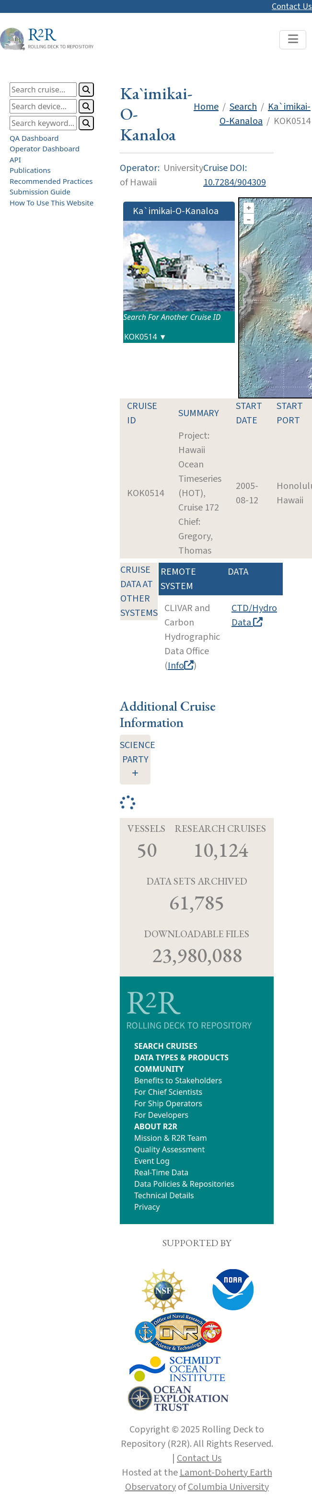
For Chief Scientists (168, 1092)
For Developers (161, 1115)
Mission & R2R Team (170, 1138)
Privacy (147, 1207)
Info (181, 665)
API (15, 159)
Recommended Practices (51, 181)
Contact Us (292, 6)
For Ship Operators (168, 1103)
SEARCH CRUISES (165, 1046)
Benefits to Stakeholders (178, 1080)
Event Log (152, 1161)
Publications (30, 170)
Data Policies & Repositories (184, 1184)
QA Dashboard (34, 138)
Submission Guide (40, 191)
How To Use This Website (51, 202)
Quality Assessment (169, 1149)
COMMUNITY (159, 1069)
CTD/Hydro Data (254, 615)
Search (243, 107)
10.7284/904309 (234, 182)
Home (206, 107)
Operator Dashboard (45, 148)
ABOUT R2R (155, 1126)
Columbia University (228, 1487)
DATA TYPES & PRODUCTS (181, 1057)
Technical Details (164, 1195)
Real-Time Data (161, 1172)
